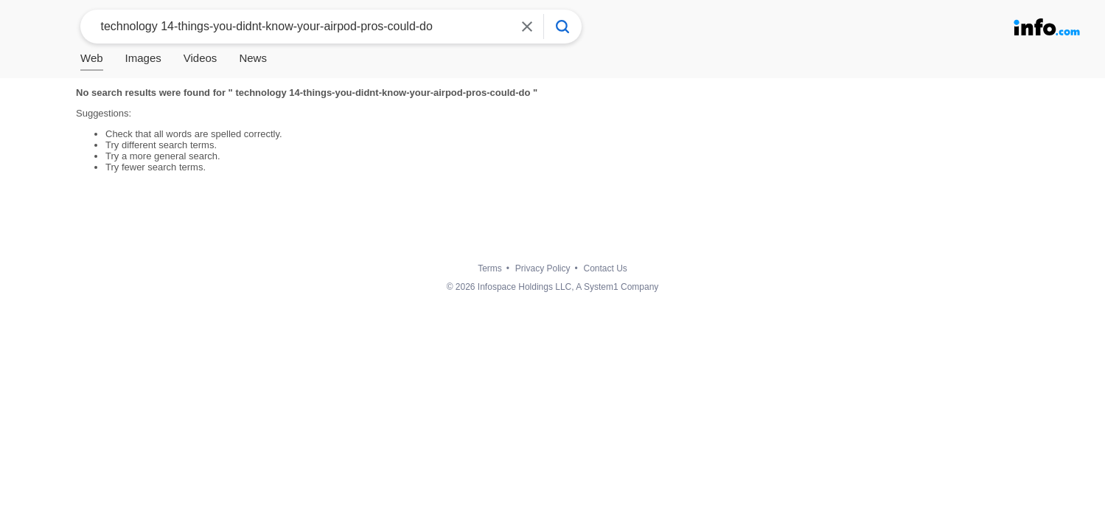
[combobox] (299, 26)
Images (143, 58)
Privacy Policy (543, 268)
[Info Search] (562, 26)
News (253, 58)
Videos (200, 58)
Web (91, 58)
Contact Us (605, 268)
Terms (490, 268)
